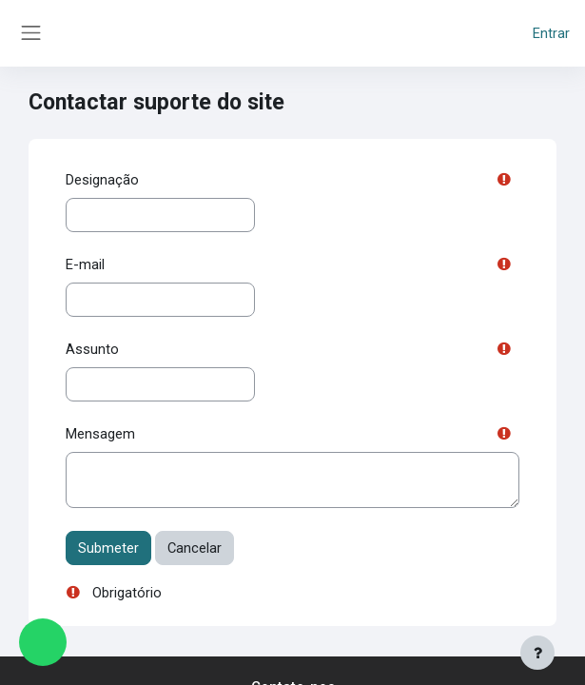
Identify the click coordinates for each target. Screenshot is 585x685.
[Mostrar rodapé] (537, 653)
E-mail (85, 264)
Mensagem (100, 433)
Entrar (551, 33)
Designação (102, 179)
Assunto (92, 349)
